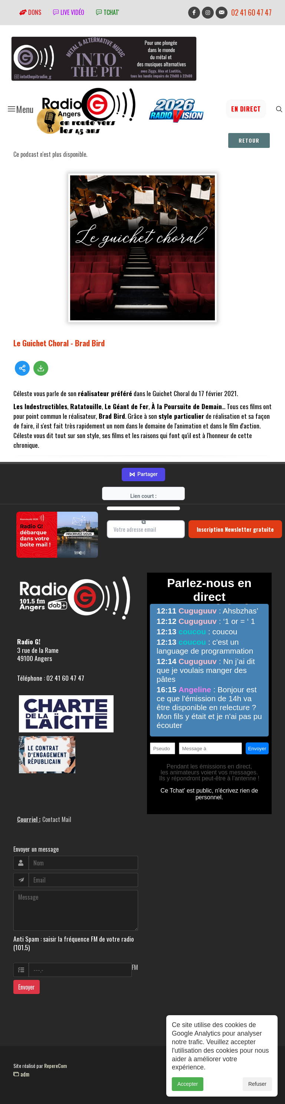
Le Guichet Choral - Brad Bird (59, 343)
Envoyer (26, 986)
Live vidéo (68, 12)
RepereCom (55, 1065)
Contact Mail (56, 819)
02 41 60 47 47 (251, 12)
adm (21, 1074)
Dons (30, 12)
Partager (143, 474)
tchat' (107, 12)
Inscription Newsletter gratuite (235, 529)
